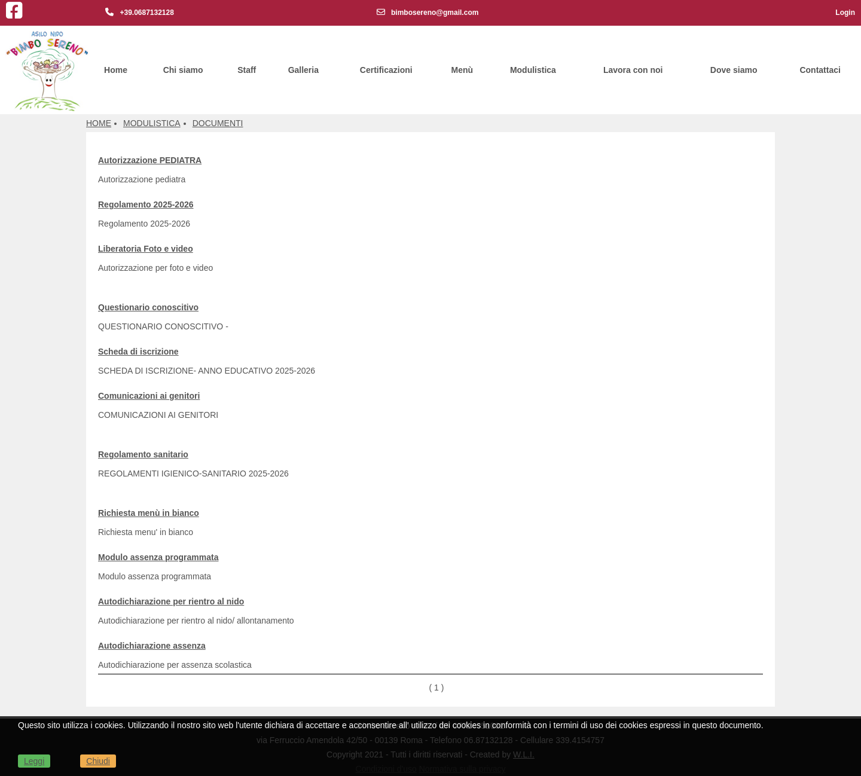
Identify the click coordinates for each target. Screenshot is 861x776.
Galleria (303, 70)
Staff (246, 70)
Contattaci (819, 70)
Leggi (34, 761)
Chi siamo (183, 70)
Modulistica (533, 70)
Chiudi (98, 761)
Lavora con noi (633, 70)
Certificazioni (386, 70)
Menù (462, 70)
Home (115, 70)
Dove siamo (734, 70)
